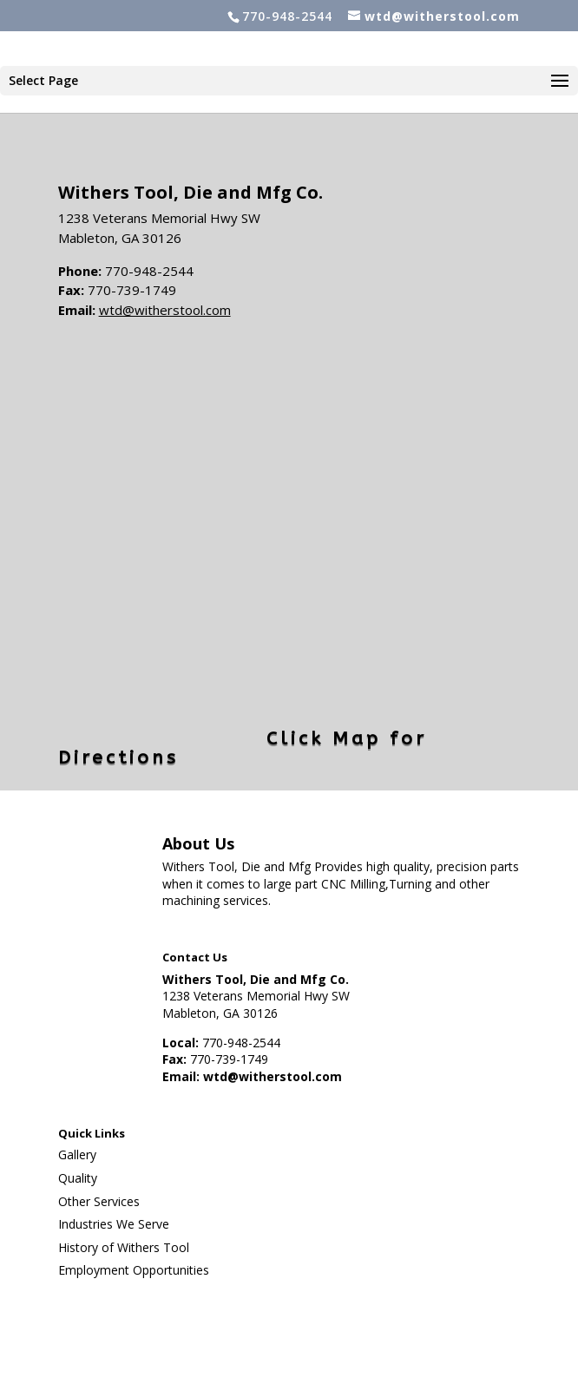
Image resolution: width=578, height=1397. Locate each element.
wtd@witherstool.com (165, 309)
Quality (77, 1178)
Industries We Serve (113, 1224)
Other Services (99, 1201)
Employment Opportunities (133, 1270)
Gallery (77, 1154)
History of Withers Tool (123, 1247)
